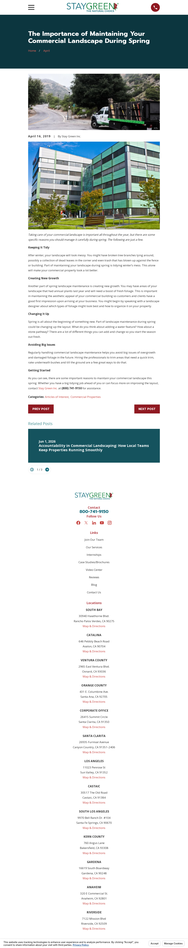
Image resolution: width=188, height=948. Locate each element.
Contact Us (94, 592)
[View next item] (47, 469)
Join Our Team (94, 540)
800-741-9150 (94, 511)
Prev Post (41, 409)
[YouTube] (102, 523)
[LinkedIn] (94, 523)
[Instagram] (110, 523)
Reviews (94, 577)
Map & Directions (94, 626)
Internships (94, 555)
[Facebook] (78, 523)
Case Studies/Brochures (94, 562)
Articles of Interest (57, 397)
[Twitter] (86, 523)
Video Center (94, 570)
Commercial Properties (86, 397)
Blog (94, 585)
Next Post (147, 409)
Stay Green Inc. (48, 388)
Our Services (94, 547)
